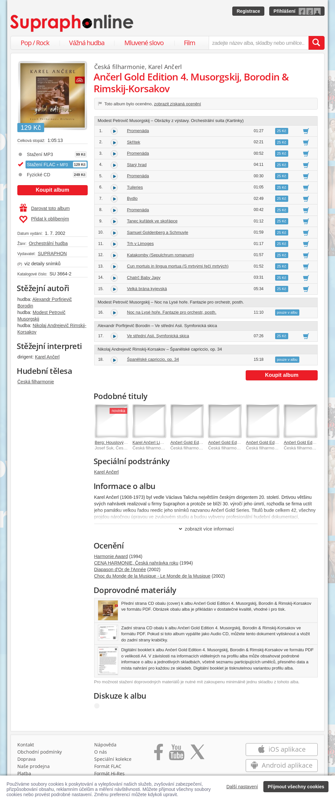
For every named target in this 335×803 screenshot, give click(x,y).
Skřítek (133, 142)
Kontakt (25, 745)
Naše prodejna (33, 766)
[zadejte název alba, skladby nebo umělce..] (259, 43)
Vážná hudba (86, 42)
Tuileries (135, 187)
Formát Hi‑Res (109, 773)
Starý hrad (137, 164)
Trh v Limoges (140, 243)
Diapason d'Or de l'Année (120, 569)
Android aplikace (281, 765)
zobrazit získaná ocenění (177, 103)
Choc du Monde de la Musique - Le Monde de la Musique (152, 576)
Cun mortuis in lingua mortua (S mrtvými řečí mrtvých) (178, 266)
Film (189, 42)
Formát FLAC (107, 766)
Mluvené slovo (144, 42)
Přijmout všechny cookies (296, 786)
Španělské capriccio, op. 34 (153, 359)
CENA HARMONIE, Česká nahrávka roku (136, 563)
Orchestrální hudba (48, 243)
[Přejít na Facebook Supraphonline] (158, 754)
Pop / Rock (35, 42)
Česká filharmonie (35, 381)
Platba (24, 773)
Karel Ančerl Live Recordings (159, 442)
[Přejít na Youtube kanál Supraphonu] (176, 754)
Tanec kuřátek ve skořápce (152, 220)
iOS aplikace (281, 749)
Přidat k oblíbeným (44, 219)
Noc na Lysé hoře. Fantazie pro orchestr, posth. (171, 312)
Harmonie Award (111, 556)
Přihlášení (284, 11)
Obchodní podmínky (39, 752)
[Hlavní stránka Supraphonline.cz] (72, 23)
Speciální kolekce (113, 759)
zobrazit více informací (206, 529)
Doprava (26, 759)
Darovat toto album (45, 208)
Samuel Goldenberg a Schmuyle (157, 232)
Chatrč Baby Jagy (144, 277)
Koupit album (52, 190)
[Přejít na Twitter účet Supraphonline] (197, 754)
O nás (100, 752)
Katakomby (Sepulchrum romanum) (160, 255)
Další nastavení (242, 786)
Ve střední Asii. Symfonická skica (158, 335)
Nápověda (105, 745)
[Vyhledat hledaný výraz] (316, 43)
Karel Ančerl (47, 356)
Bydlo (132, 198)
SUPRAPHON (52, 253)
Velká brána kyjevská (147, 288)
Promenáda (138, 130)
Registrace (248, 11)
